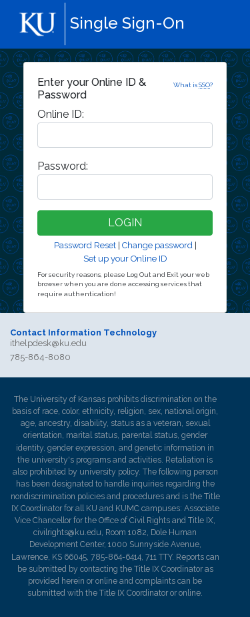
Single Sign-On (127, 23)
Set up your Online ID (125, 259)
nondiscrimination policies (58, 496)
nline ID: (60, 114)
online (106, 581)
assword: (62, 166)
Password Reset (85, 245)
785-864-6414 (116, 557)
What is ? (193, 85)
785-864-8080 (40, 357)
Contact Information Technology (83, 332)
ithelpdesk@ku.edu (48, 343)
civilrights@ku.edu (67, 532)
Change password (157, 245)
